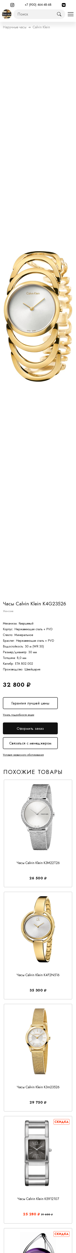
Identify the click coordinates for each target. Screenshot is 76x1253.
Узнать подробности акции (18, 715)
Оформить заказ (30, 728)
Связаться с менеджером (30, 743)
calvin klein (41, 27)
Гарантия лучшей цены (30, 703)
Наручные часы (14, 27)
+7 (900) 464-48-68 (38, 4)
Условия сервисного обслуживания (23, 755)
